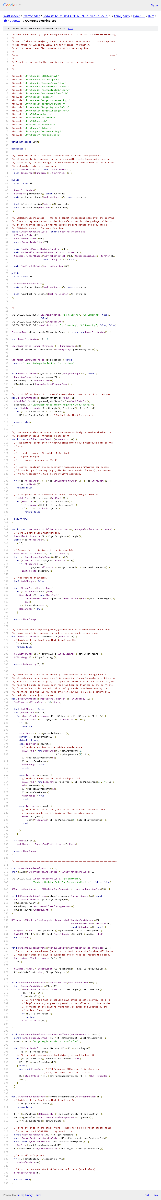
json (155, 1194)
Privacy (29, 1195)
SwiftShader (31, 16)
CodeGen (16, 21)
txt (147, 1194)
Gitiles (20, 1195)
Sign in (154, 5)
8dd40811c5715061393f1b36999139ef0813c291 (75, 16)
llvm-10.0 (139, 16)
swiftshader (11, 16)
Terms (37, 1195)
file (70, 28)
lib (5, 21)
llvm (151, 16)
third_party (122, 16)
